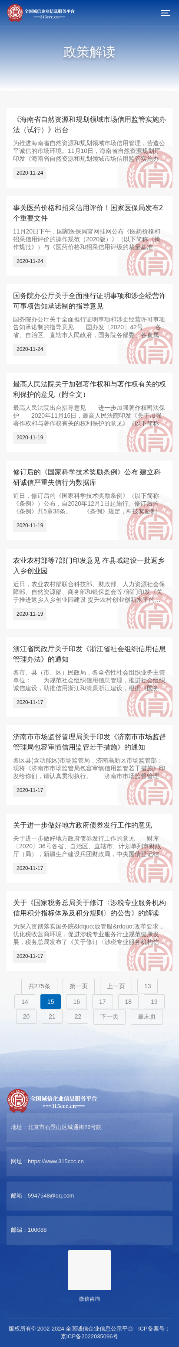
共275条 (39, 986)
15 (50, 1001)
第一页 (79, 986)
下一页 (109, 1016)
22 (78, 1016)
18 (128, 1001)
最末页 (147, 1016)
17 (102, 1001)
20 (26, 1016)
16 (76, 1001)
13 (147, 986)
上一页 (116, 986)
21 (52, 1016)
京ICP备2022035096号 (90, 1336)
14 (24, 1001)
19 (154, 1001)
